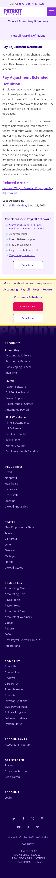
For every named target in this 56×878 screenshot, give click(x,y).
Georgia (10, 550)
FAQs (36, 289)
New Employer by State (19, 527)
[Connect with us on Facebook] (23, 818)
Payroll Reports (15, 398)
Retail (8, 472)
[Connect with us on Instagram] (42, 818)
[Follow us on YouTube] (18, 827)
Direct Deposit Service (19, 404)
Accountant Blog (15, 611)
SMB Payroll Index (16, 706)
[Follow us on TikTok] (28, 827)
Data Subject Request (28, 854)
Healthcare (11, 483)
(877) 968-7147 (28, 3)
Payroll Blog (12, 600)
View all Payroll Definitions (28, 35)
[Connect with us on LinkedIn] (14, 818)
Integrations (12, 646)
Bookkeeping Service (19, 367)
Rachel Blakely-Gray (14, 205)
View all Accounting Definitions (28, 21)
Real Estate (12, 495)
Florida (9, 561)
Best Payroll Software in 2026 (23, 640)
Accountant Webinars (18, 617)
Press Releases (14, 689)
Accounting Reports (18, 361)
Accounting (10, 289)
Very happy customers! (22, 255)
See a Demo (28, 265)
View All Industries (16, 506)
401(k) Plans (13, 440)
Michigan (10, 556)
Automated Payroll (17, 409)
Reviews (10, 678)
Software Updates (16, 718)
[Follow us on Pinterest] (37, 827)
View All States (14, 567)
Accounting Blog (15, 588)
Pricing (9, 765)
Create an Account (16, 771)
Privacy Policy (28, 851)
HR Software (13, 428)
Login (42, 3)
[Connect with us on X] (33, 818)
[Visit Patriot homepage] (12, 12)
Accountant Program (18, 744)
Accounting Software (18, 355)
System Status (13, 724)
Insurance (11, 489)
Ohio (8, 544)
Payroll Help (12, 605)
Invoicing (11, 373)
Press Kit (10, 695)
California (11, 539)
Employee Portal (16, 434)
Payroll (25, 289)
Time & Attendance (17, 422)
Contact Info (12, 672)
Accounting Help (15, 594)
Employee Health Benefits (22, 451)
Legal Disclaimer (21, 858)
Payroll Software (16, 386)
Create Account (28, 306)
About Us (10, 666)
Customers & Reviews (28, 297)
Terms (37, 862)
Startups (10, 501)
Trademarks (23, 862)
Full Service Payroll (17, 392)
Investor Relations (16, 701)
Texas (8, 533)
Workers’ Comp (15, 445)
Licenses (39, 858)
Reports (47, 289)
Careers (9, 683)
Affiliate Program (15, 712)
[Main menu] (51, 11)
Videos (9, 623)
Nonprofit (11, 478)
